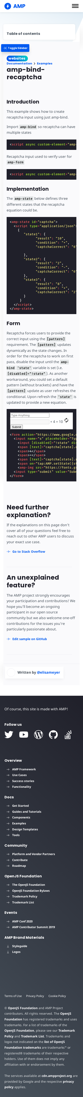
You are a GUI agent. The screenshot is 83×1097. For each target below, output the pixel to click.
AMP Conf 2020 (20, 921)
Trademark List (20, 902)
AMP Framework (21, 769)
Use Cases (17, 775)
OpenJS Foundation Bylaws (28, 891)
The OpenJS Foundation (26, 885)
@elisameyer (48, 672)
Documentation (19, 63)
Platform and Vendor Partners (31, 854)
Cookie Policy (57, 996)
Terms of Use (13, 996)
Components (18, 817)
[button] (75, 6)
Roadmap (16, 866)
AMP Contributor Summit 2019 (31, 927)
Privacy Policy (35, 996)
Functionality (19, 787)
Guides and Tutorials (24, 812)
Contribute (17, 860)
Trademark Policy (22, 896)
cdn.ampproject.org (57, 1076)
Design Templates (22, 829)
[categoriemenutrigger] (17, 48)
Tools (13, 835)
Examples (44, 63)
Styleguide (17, 946)
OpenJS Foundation (23, 1008)
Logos (14, 952)
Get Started (18, 806)
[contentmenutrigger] (39, 31)
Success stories (20, 781)
